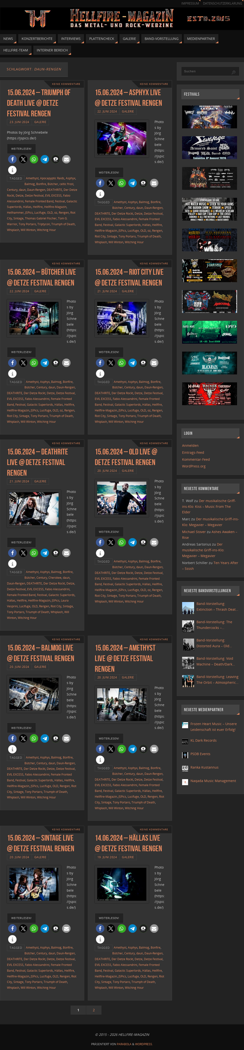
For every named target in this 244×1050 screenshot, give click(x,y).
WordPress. (144, 1044)
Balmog (29, 184)
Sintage (18, 218)
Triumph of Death (63, 224)
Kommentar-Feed (196, 459)
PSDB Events (200, 754)
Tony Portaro (27, 224)
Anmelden (190, 445)
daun (22, 190)
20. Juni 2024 (107, 470)
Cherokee (54, 577)
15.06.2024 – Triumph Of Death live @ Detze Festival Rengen (39, 103)
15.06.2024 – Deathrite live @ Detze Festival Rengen (37, 462)
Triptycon (43, 224)
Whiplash (13, 230)
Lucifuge (40, 212)
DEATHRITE (54, 190)
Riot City (100, 236)
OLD (50, 212)
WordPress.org (194, 466)
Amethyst (32, 178)
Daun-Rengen (36, 190)
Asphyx (70, 178)
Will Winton (28, 230)
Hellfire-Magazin (55, 207)
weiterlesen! (21, 148)
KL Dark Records (203, 740)
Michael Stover (194, 531)
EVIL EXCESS (53, 195)
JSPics (29, 212)
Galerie (40, 122)
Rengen (64, 212)
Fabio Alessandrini (125, 219)
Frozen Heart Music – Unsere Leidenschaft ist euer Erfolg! (213, 726)
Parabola (124, 1044)
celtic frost (66, 184)
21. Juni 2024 (107, 291)
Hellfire (38, 207)
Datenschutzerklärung (222, 3)
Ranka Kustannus (204, 767)
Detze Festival (34, 195)
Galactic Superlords (128, 225)
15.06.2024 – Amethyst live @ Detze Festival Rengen (125, 658)
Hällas (27, 207)
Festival (60, 201)
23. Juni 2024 (19, 122)
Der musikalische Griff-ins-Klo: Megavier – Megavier (203, 550)
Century (12, 190)
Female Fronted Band (39, 201)
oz (55, 212)
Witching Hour (46, 230)
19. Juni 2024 (107, 857)
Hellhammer (15, 212)
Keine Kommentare (66, 84)
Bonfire (41, 184)
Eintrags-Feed (193, 452)
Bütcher (53, 184)
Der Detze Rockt (122, 213)
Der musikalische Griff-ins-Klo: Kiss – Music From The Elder (209, 506)
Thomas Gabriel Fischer (41, 218)
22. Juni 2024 (107, 111)
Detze (20, 195)
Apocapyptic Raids (52, 178)
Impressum (190, 3)
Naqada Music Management (213, 780)
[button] (12, 159)
